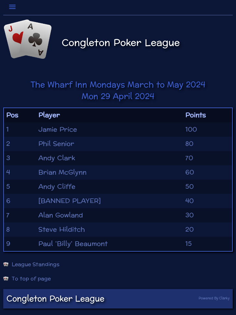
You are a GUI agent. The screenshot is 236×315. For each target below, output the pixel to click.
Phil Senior (56, 144)
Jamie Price (57, 129)
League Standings (31, 264)
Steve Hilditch (61, 229)
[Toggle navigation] (13, 7)
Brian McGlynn (62, 172)
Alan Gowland (60, 215)
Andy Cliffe (56, 187)
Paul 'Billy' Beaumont (73, 244)
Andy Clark (56, 158)
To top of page (27, 279)
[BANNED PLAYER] (69, 201)
